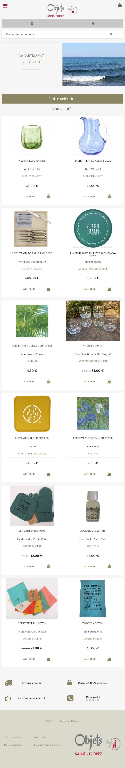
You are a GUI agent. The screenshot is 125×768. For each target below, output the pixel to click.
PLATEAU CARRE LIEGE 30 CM (32, 438)
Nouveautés (62, 108)
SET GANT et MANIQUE (32, 531)
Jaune (32, 446)
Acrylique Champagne (32, 261)
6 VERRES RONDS (93, 346)
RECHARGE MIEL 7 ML (92, 531)
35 (97, 371)
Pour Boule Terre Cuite (93, 539)
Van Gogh (93, 446)
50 (86, 370)
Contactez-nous (13, 737)
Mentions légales (69, 721)
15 (93, 648)
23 (32, 186)
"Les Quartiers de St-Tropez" (93, 354)
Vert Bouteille (32, 169)
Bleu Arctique (93, 261)
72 (93, 186)
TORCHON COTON (93, 623)
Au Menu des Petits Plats (32, 539)
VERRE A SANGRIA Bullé (32, 161)
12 (37, 556)
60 (93, 278)
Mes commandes (13, 744)
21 (37, 648)
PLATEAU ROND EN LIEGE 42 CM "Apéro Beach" (93, 254)
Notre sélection (63, 98)
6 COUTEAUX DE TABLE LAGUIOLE (32, 253)
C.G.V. (49, 721)
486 (32, 278)
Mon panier (40, 737)
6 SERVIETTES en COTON (32, 623)
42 (32, 463)
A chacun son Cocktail (32, 631)
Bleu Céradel (93, 169)
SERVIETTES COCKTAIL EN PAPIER (32, 346)
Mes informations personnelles (47, 744)
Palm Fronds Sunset (32, 354)
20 (26, 556)
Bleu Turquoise (93, 631)
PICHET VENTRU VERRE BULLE (93, 161)
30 (26, 648)
